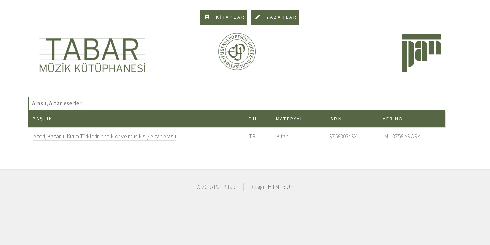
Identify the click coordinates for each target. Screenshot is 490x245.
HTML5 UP (281, 187)
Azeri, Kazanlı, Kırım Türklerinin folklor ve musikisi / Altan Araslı (104, 136)
